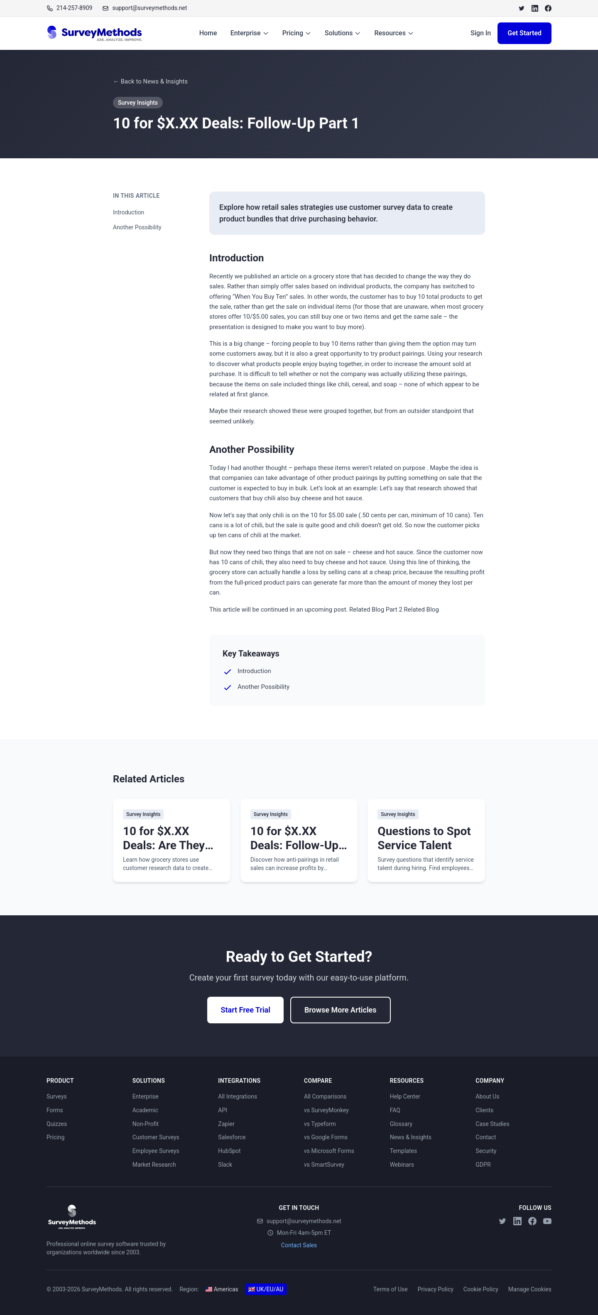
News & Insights (410, 1137)
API (222, 1110)
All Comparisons (325, 1096)
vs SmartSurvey (324, 1164)
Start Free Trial (245, 1009)
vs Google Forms (326, 1137)
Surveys (57, 1096)
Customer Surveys (155, 1137)
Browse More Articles (340, 1009)
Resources (394, 33)
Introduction (128, 212)
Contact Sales (299, 1245)
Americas (222, 1289)
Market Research (154, 1164)
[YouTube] (547, 1221)
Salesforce (231, 1137)
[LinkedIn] (535, 8)
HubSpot (229, 1151)
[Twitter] (521, 8)
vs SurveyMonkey (326, 1110)
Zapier (226, 1124)
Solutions (343, 33)
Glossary (401, 1124)
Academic (145, 1110)
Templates (403, 1151)
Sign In (481, 33)
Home (208, 33)
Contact (485, 1137)
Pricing (296, 33)
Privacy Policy (435, 1289)
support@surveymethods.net (299, 1221)
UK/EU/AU (266, 1289)
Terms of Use (390, 1289)
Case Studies (492, 1124)
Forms (55, 1110)
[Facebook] (548, 8)
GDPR (482, 1164)
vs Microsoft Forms (329, 1151)
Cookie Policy (480, 1289)
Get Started (524, 33)
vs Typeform (320, 1124)
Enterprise (249, 33)
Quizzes (57, 1124)
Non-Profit (145, 1124)
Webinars (402, 1164)
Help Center (405, 1096)
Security (485, 1151)
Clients (484, 1110)
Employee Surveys (155, 1151)
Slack (225, 1164)
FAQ (395, 1110)
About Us (487, 1096)
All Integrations (237, 1096)
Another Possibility (137, 227)
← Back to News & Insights (150, 81)
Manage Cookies (529, 1289)
